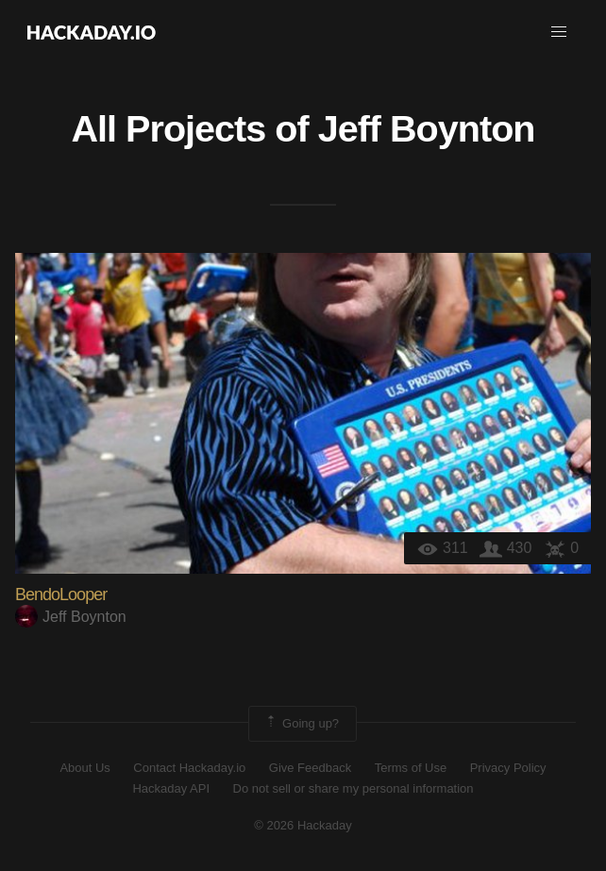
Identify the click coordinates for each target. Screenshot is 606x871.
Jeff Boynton (426, 128)
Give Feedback (310, 768)
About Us (84, 768)
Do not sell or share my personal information (353, 788)
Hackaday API (171, 788)
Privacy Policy (508, 768)
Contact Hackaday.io (189, 768)
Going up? (301, 723)
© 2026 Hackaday (303, 825)
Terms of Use (411, 768)
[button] (559, 32)
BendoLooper (61, 594)
